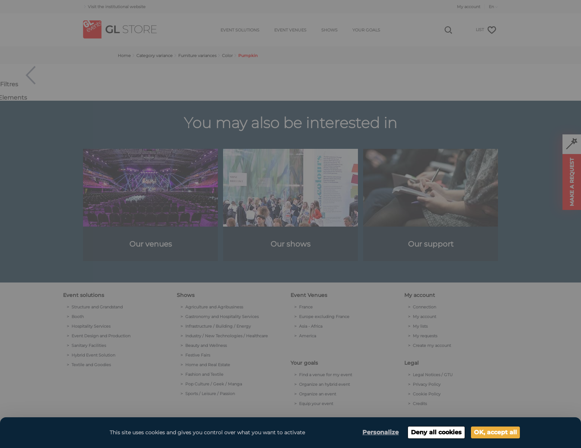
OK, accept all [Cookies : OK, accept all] (495, 432)
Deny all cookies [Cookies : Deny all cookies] (436, 432)
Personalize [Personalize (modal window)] (380, 432)
